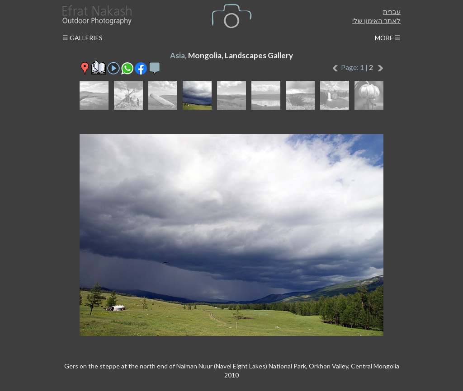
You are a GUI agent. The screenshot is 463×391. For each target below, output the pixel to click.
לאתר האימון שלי (376, 20)
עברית (392, 11)
